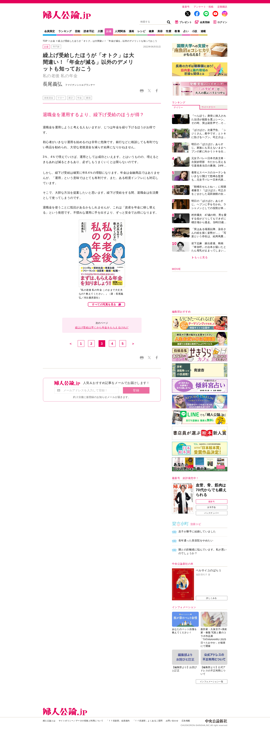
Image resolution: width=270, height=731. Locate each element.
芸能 (77, 31)
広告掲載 (186, 721)
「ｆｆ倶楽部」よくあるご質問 (148, 721)
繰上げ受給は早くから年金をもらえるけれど (102, 327)
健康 (151, 31)
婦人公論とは (49, 721)
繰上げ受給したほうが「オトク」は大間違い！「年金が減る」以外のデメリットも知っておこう (107, 41)
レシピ (141, 31)
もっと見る (201, 257)
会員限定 (49, 31)
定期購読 (222, 6)
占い (186, 31)
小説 (194, 31)
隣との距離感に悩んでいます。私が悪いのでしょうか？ (202, 551)
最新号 (186, 6)
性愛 (168, 31)
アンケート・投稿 (204, 6)
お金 (108, 31)
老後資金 (48, 98)
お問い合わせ (172, 721)
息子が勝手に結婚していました (197, 531)
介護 (100, 31)
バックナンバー (211, 513)
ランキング (65, 31)
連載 (203, 31)
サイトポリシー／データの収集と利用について (81, 721)
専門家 (56, 46)
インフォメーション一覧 (211, 681)
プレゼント (183, 22)
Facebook (157, 90)
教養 (177, 31)
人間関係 (120, 31)
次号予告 (211, 507)
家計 (70, 98)
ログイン (220, 22)
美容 (160, 31)
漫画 (131, 31)
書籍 (88, 98)
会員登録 (202, 22)
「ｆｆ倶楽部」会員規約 (118, 721)
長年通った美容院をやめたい (195, 540)
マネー (60, 98)
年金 (79, 98)
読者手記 (89, 31)
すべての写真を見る (104, 304)
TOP (45, 41)
